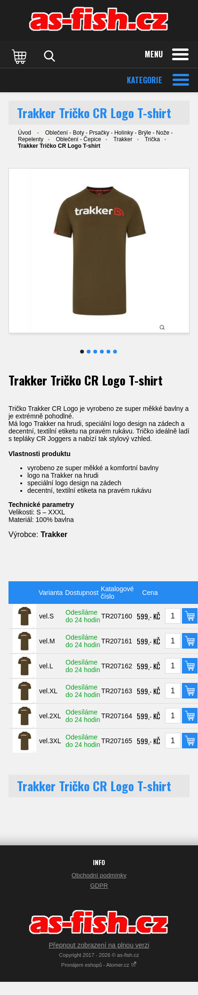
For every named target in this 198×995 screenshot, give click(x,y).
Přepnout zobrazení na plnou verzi (99, 945)
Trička (152, 139)
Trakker (123, 139)
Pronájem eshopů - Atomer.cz (99, 965)
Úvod (24, 132)
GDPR (99, 885)
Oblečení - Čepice (78, 139)
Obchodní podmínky (99, 875)
